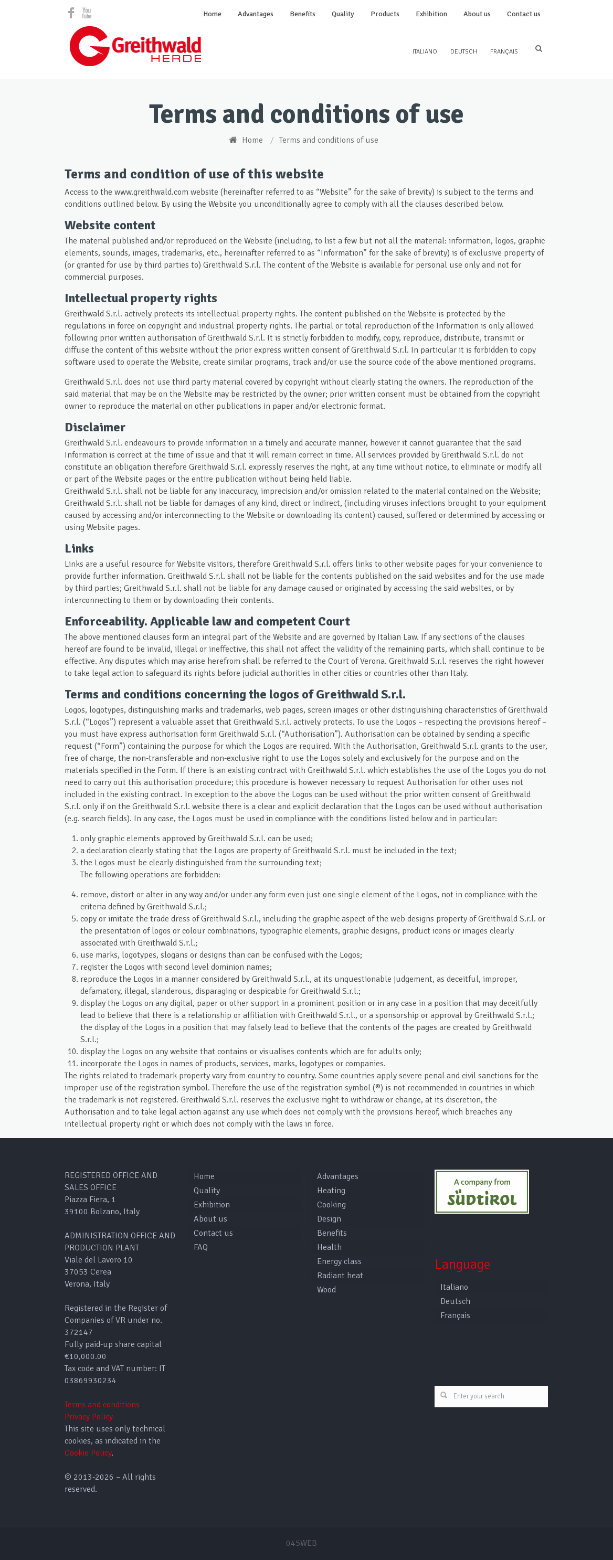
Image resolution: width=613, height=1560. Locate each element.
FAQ (201, 1247)
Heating (331, 1190)
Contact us (524, 13)
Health (329, 1247)
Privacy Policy (89, 1417)
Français (504, 52)
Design (329, 1219)
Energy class (339, 1261)
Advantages (255, 13)
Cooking (331, 1205)
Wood (326, 1290)
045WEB (301, 1543)
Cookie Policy (88, 1453)
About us (477, 13)
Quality (343, 13)
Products (385, 13)
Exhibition (431, 13)
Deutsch (463, 52)
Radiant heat (340, 1275)
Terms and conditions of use (328, 140)
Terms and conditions (102, 1404)
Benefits (302, 13)
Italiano (425, 52)
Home (212, 13)
